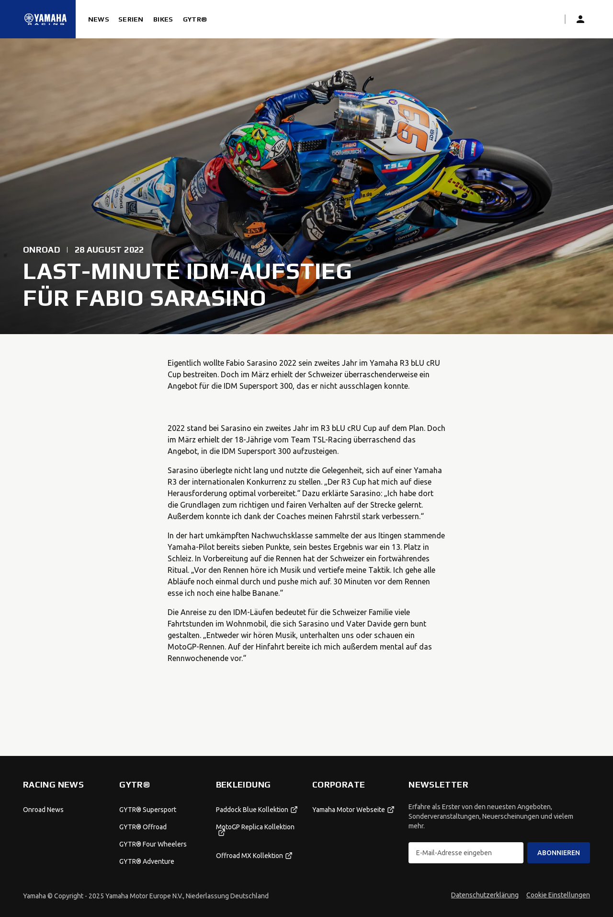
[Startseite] (45, 19)
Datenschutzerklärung (485, 895)
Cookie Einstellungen (558, 895)
